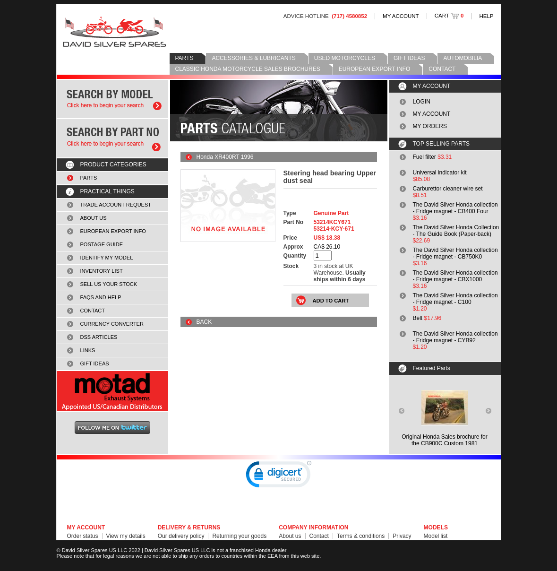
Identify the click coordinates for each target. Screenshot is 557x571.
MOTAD (112, 391)
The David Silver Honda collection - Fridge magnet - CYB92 (455, 337)
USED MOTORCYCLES (344, 58)
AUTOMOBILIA (462, 58)
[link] (279, 476)
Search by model (112, 99)
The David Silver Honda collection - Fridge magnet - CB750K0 (455, 253)
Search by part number (112, 138)
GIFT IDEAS (409, 58)
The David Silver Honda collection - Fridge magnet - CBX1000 (455, 276)
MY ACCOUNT (401, 16)
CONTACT (441, 69)
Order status (82, 536)
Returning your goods (239, 536)
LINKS (87, 350)
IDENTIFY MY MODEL (106, 257)
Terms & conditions (361, 536)
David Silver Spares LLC (114, 32)
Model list (436, 536)
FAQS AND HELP (100, 297)
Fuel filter (424, 157)
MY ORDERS (430, 126)
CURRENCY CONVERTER (112, 324)
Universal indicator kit (440, 172)
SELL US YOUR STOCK (108, 284)
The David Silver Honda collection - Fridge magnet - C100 (455, 298)
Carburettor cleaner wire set (448, 188)
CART (449, 15)
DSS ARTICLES (99, 337)
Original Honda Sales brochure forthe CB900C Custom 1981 (444, 440)
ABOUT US (93, 218)
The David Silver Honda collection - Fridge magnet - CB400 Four (455, 208)
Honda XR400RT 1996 (225, 157)
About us (290, 536)
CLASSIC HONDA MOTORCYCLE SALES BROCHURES (247, 69)
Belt (418, 318)
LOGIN (421, 101)
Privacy (402, 536)
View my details (126, 536)
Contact (319, 536)
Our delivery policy (181, 536)
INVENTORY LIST (101, 271)
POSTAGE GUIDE (101, 244)
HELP (486, 16)
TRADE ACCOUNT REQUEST (116, 205)
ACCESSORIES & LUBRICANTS (253, 58)
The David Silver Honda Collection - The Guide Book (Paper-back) (456, 230)
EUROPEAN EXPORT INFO (375, 69)
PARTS (184, 58)
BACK (204, 322)
